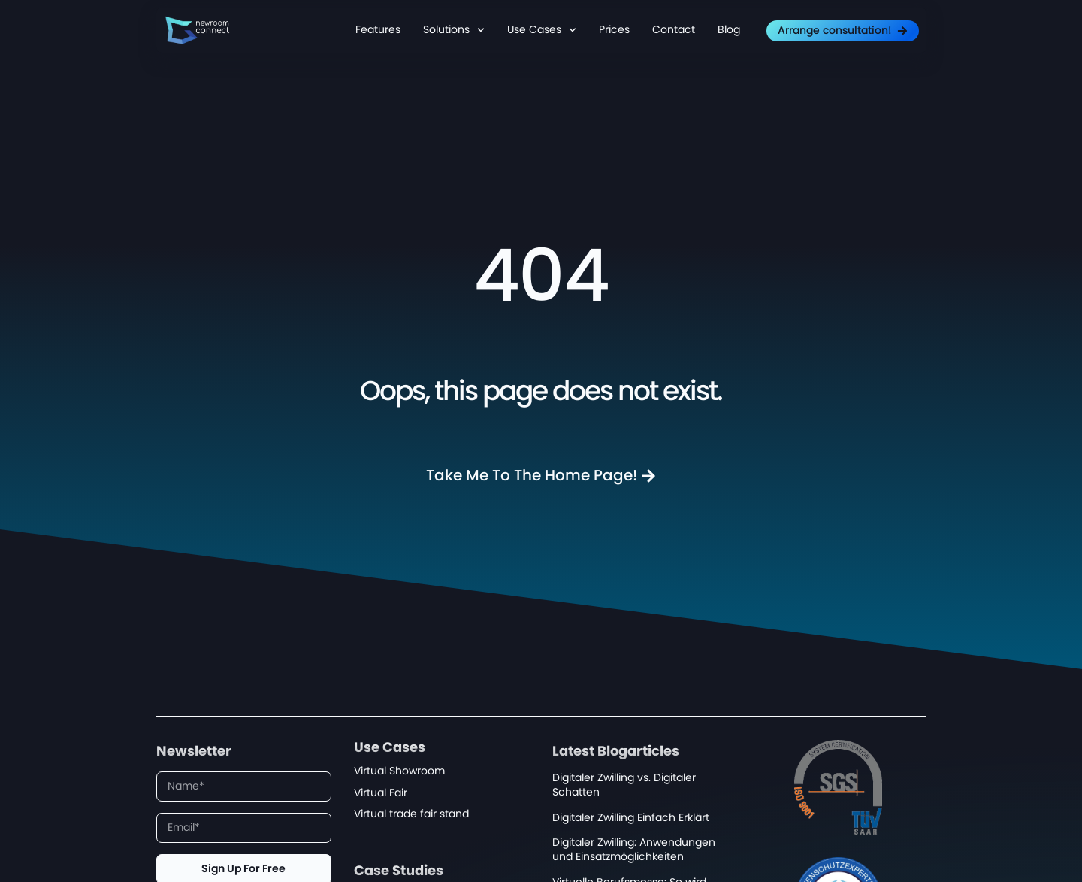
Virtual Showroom (399, 771)
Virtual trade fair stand (411, 814)
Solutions (454, 30)
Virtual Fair (380, 793)
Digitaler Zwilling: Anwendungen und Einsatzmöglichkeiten (633, 849)
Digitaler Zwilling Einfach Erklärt (630, 817)
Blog (729, 30)
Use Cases (541, 30)
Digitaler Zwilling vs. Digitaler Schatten (624, 785)
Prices (614, 30)
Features (377, 30)
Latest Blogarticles (615, 752)
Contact (673, 30)
